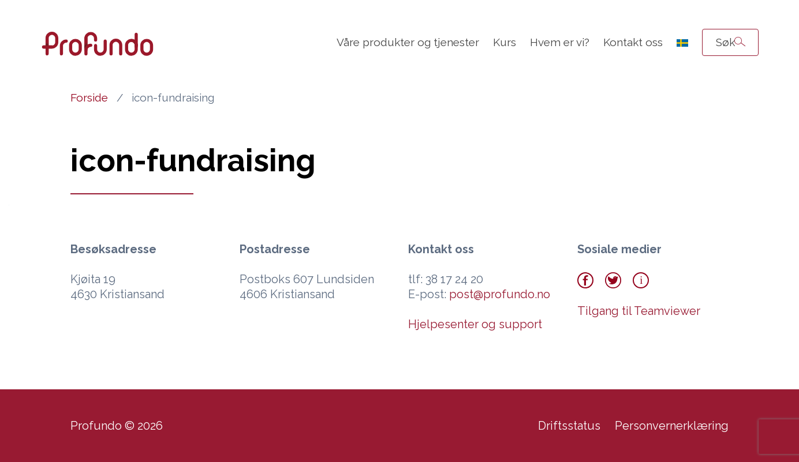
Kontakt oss (633, 42)
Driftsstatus (569, 426)
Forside (89, 97)
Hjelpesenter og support (475, 324)
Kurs (504, 42)
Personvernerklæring (672, 426)
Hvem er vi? (559, 42)
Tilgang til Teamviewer (638, 311)
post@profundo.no (499, 294)
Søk (725, 42)
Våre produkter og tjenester (408, 42)
